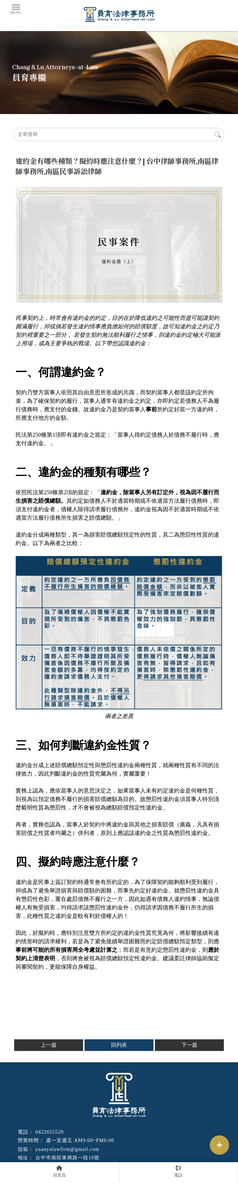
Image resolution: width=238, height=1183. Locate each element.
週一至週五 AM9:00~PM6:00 (80, 1140)
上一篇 (49, 1045)
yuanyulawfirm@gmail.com (67, 1149)
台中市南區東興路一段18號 (67, 1157)
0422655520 (49, 1132)
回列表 (119, 1045)
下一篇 (189, 1045)
